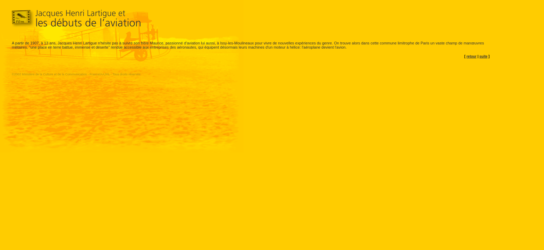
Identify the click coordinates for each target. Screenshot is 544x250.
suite (483, 56)
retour (471, 56)
